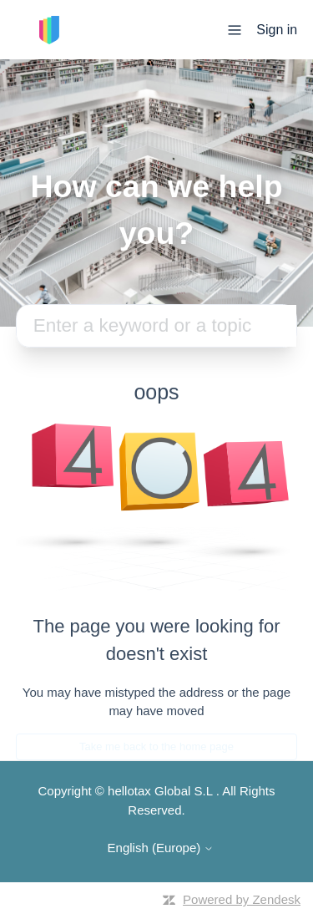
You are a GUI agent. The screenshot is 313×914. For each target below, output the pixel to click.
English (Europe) (161, 847)
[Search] (157, 326)
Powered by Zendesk (241, 899)
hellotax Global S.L (160, 791)
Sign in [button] (276, 30)
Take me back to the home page (156, 746)
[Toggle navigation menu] (234, 29)
